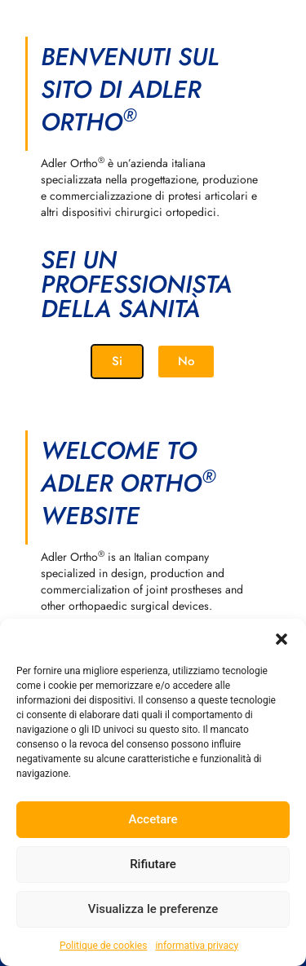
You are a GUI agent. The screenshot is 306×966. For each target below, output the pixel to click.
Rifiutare (153, 864)
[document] (153, 483)
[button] (281, 639)
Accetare (153, 819)
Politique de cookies (103, 945)
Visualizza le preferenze (153, 909)
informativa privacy (196, 945)
